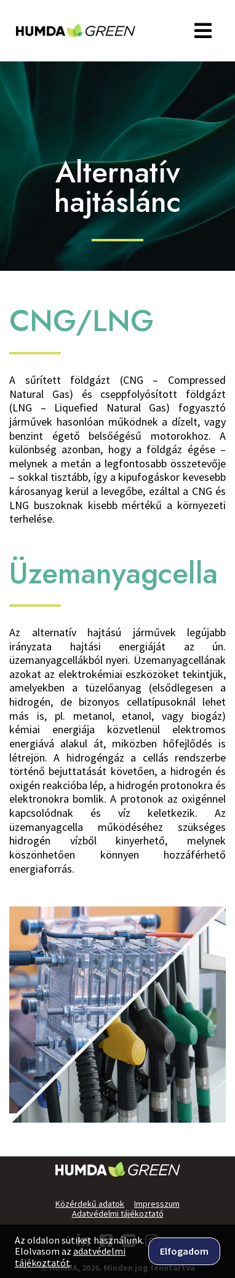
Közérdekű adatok (89, 1203)
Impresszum (157, 1203)
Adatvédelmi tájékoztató (118, 1213)
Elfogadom (184, 1251)
